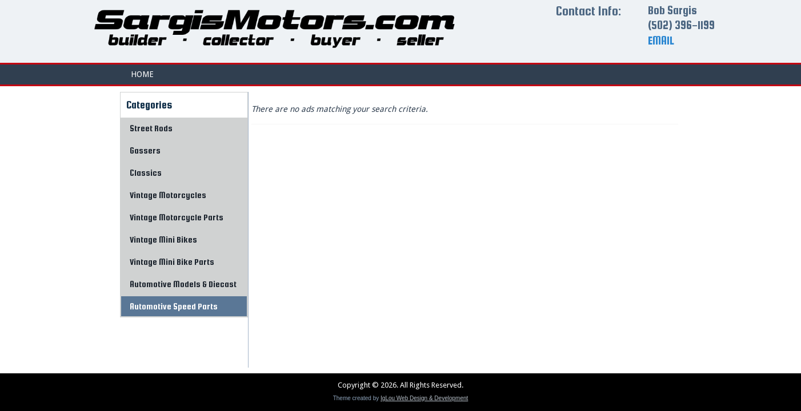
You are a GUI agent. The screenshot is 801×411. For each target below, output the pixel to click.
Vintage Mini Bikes (163, 239)
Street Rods (151, 128)
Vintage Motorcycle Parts (176, 217)
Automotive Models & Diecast (183, 284)
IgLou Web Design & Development (424, 398)
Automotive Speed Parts (174, 306)
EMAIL (661, 40)
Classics (146, 173)
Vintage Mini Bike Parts (172, 262)
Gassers (145, 150)
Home (142, 74)
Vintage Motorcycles (168, 195)
